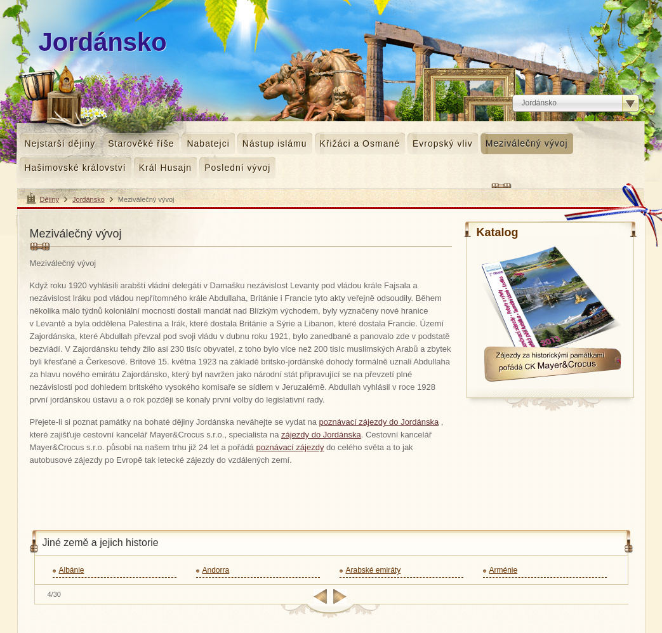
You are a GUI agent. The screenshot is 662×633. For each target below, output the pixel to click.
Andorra (216, 570)
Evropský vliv (443, 143)
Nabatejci (208, 143)
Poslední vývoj (237, 168)
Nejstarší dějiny (60, 143)
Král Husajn (165, 168)
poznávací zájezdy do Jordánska (379, 422)
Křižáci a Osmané (360, 143)
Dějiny (50, 199)
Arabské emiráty (373, 570)
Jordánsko (88, 199)
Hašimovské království (75, 168)
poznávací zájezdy (290, 447)
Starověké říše (141, 143)
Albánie (71, 570)
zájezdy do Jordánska (321, 434)
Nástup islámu (274, 143)
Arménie (503, 570)
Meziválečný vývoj (527, 143)
